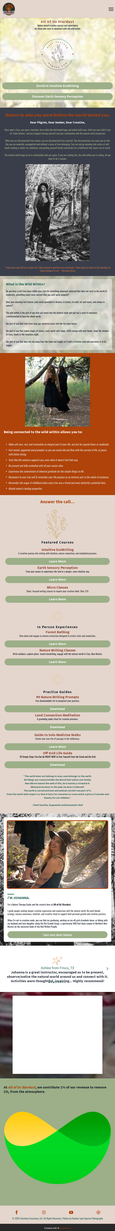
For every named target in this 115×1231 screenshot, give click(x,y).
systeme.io (65, 1228)
